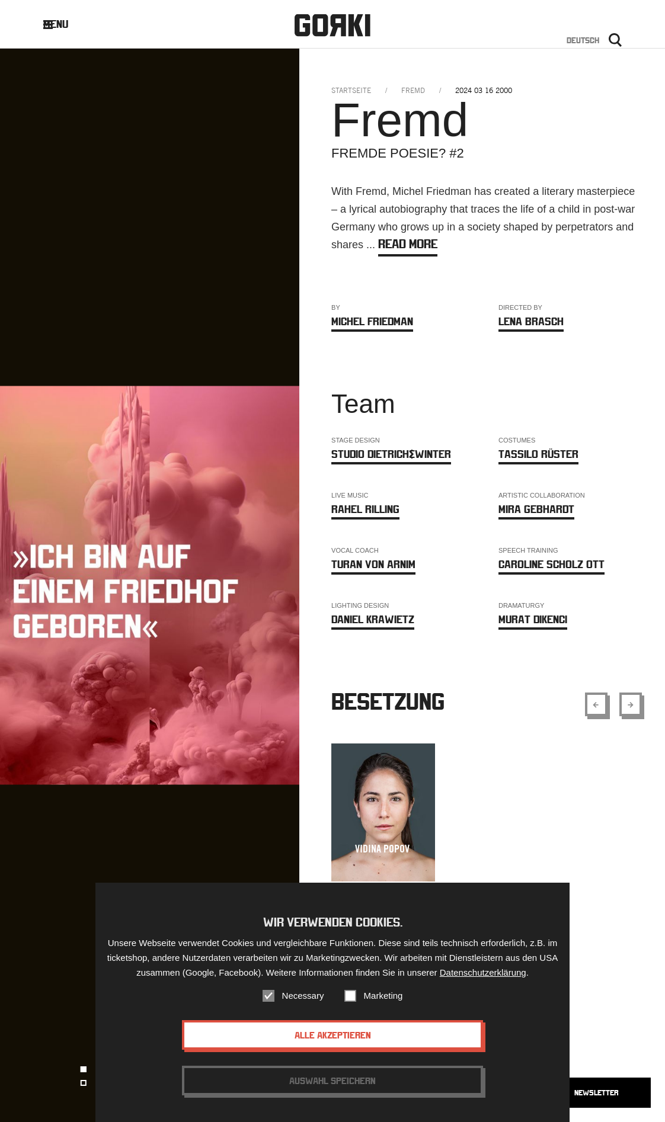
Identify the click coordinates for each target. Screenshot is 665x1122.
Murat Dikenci (532, 619)
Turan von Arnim (373, 564)
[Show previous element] (596, 704)
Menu (65, 24)
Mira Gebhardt (536, 509)
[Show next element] (630, 704)
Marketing (383, 1003)
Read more (407, 244)
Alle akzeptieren (333, 1043)
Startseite (351, 90)
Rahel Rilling (365, 509)
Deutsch (583, 40)
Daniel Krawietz (372, 619)
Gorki (332, 25)
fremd (413, 90)
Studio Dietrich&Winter (391, 454)
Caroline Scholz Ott (551, 564)
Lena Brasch (531, 321)
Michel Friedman (372, 321)
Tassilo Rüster (538, 454)
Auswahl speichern (332, 1088)
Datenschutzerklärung (483, 980)
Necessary (303, 1003)
